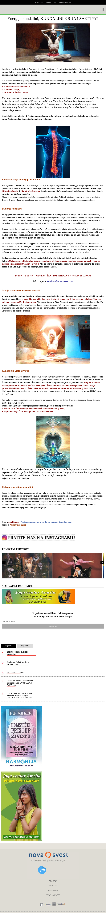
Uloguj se (51, 2)
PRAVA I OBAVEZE (53, 895)
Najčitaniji (25, 646)
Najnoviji (8, 646)
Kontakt (39, 2)
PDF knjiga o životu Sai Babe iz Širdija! (53, 617)
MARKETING (53, 890)
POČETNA (53, 881)
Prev (4, 562)
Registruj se (65, 2)
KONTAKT (53, 886)
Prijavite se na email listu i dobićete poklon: (53, 613)
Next (102, 562)
